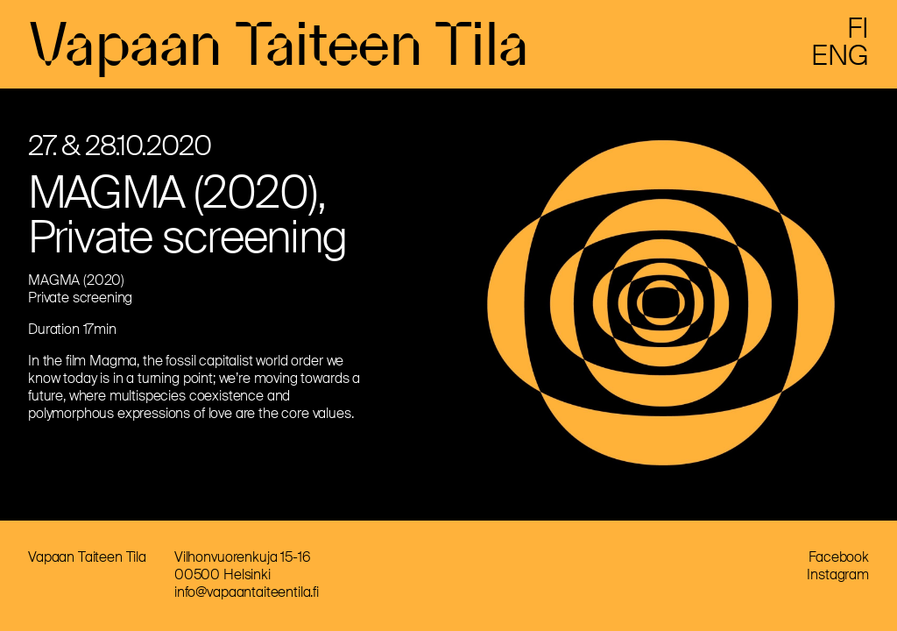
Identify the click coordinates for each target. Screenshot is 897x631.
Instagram (838, 574)
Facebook (839, 557)
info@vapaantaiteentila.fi (246, 592)
